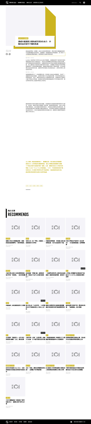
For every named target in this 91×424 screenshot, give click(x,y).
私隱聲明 (25, 421)
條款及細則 (30, 421)
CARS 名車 (29, 2)
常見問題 (20, 421)
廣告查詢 (15, 421)
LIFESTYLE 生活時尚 (38, 2)
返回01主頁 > (74, 2)
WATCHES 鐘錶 (12, 2)
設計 (27, 188)
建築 (34, 188)
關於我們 (11, 421)
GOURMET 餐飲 (21, 2)
